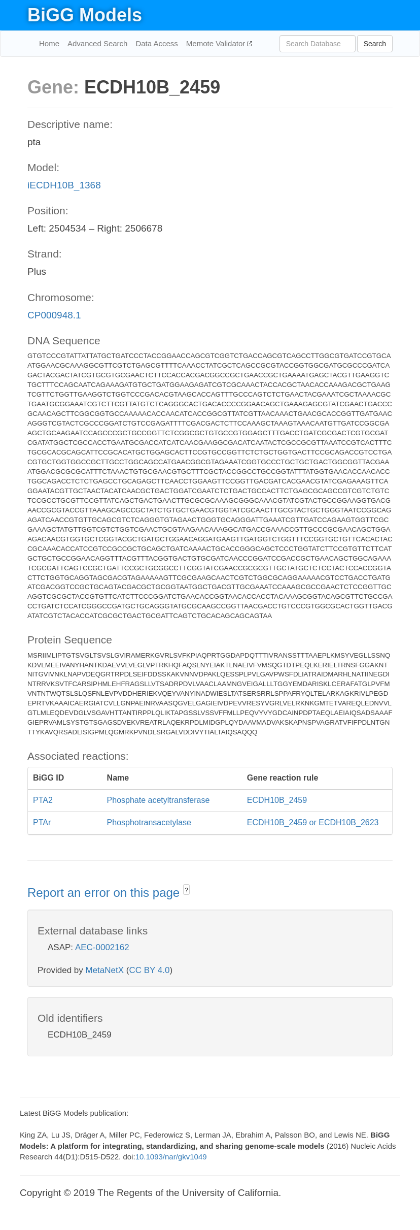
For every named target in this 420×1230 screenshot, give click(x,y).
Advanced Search (97, 43)
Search (375, 44)
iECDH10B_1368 (64, 185)
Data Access (156, 43)
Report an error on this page (105, 892)
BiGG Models (84, 15)
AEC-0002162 (102, 947)
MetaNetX (105, 970)
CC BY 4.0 (149, 970)
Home (49, 43)
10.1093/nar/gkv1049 (171, 1156)
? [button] (186, 890)
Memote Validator (217, 43)
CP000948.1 (54, 315)
